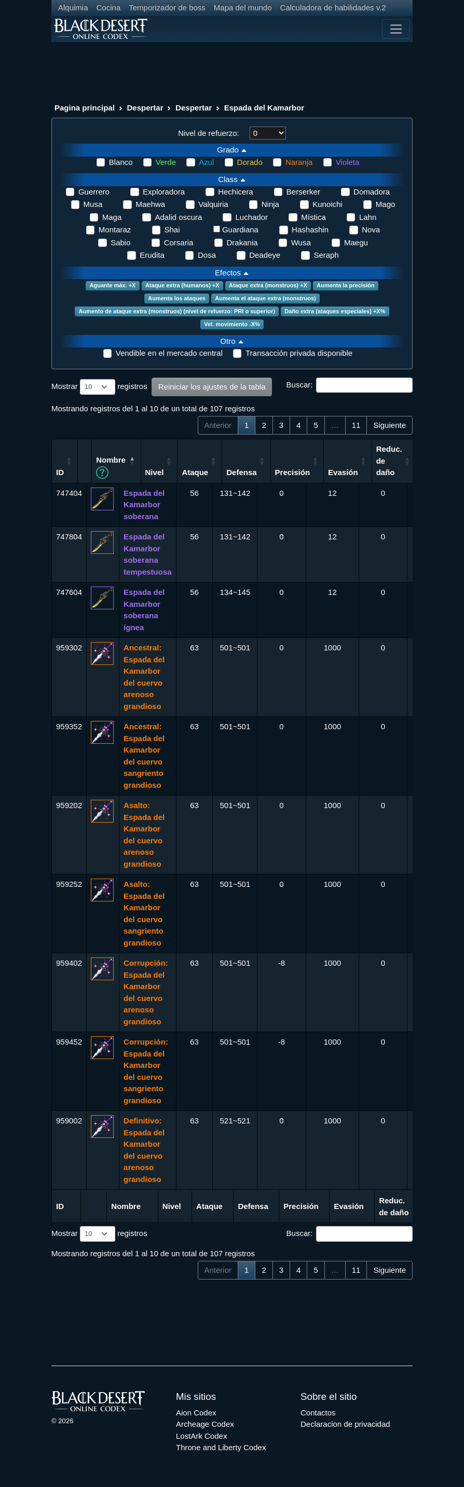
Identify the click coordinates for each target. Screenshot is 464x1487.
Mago (385, 204)
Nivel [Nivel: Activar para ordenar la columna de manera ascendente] (190, 472)
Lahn (367, 217)
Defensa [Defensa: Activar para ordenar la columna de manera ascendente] (277, 472)
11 (356, 425)
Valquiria (213, 204)
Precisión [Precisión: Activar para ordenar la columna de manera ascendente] (328, 472)
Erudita (152, 255)
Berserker (303, 191)
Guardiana (240, 229)
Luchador (251, 217)
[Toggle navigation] (396, 29)
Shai (172, 229)
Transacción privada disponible (298, 353)
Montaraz (115, 229)
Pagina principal (84, 107)
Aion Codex (196, 1412)
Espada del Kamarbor (264, 107)
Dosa (207, 255)
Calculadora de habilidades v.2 (333, 7)
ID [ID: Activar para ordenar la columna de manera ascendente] (60, 472)
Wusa (301, 242)
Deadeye (264, 255)
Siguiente (389, 425)
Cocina (109, 7)
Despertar (145, 107)
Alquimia (73, 7)
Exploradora (164, 191)
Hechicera (235, 191)
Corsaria (179, 242)
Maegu (356, 242)
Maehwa (150, 204)
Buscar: (349, 385)
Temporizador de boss (167, 7)
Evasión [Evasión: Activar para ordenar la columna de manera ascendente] (378, 472)
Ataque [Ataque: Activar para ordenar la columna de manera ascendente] (230, 472)
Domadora (371, 191)
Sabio (120, 242)
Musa (93, 204)
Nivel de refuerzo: (208, 133)
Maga (112, 217)
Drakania (242, 242)
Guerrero (94, 191)
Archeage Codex (205, 1424)
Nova (371, 229)
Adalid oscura (178, 217)
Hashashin (310, 229)
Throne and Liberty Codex (221, 1447)
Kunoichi (327, 204)
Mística (313, 217)
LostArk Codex (201, 1436)
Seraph (325, 255)
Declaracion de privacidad (345, 1424)
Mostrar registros (99, 387)
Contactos (318, 1412)
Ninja (270, 204)
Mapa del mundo (243, 7)
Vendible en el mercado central (169, 353)
